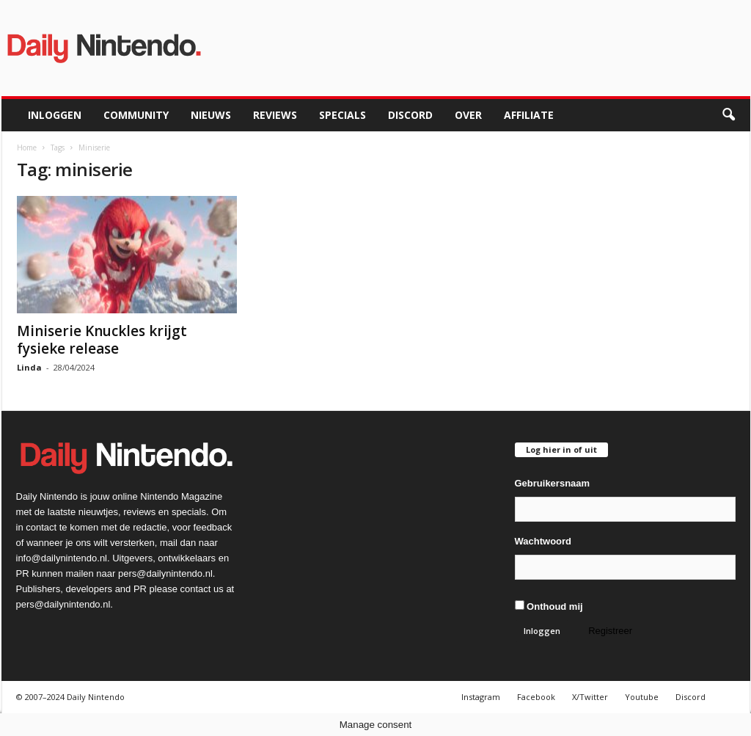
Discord (410, 115)
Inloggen (54, 115)
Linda (29, 367)
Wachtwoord (543, 541)
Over (468, 115)
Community (136, 115)
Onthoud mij (549, 606)
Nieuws (211, 115)
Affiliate (529, 115)
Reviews (275, 115)
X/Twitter (590, 696)
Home (27, 147)
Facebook (536, 696)
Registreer (610, 630)
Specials (342, 115)
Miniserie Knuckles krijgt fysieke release (102, 339)
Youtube (642, 696)
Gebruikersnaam (552, 483)
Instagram (480, 696)
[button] (728, 115)
